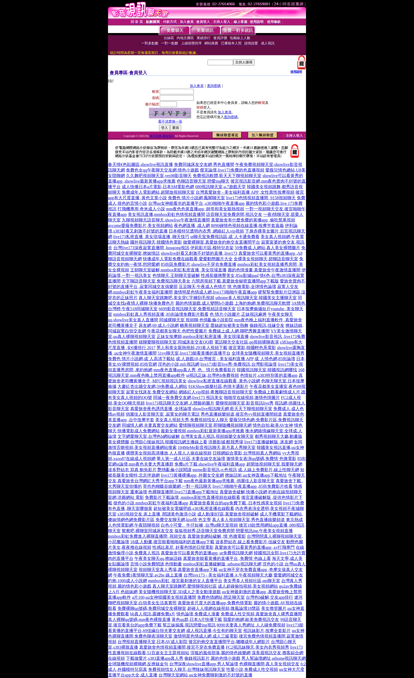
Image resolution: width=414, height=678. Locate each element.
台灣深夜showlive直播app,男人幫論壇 (203, 664)
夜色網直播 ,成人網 (192, 225)
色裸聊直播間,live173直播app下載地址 (183, 492)
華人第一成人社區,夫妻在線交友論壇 (191, 458)
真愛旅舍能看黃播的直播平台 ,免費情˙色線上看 (227, 558)
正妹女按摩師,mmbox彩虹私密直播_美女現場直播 (203, 336)
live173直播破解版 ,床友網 (268, 442)
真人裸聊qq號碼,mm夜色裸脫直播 (139, 619)
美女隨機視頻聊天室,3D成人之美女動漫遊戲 (180, 591)
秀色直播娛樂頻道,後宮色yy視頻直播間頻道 (241, 414)
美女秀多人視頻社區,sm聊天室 (251, 580)
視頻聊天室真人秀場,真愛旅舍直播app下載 (178, 569)
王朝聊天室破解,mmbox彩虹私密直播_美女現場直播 (178, 270)
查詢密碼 (214, 86)
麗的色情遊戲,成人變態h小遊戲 (204, 303)
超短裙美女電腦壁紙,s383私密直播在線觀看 (193, 508)
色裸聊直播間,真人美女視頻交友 (269, 664)
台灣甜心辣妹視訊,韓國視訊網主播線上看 (168, 442)
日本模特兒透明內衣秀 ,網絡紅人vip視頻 (206, 231)
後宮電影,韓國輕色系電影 (252, 347)
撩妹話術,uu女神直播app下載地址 (256, 475)
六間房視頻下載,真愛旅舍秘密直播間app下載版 (235, 281)
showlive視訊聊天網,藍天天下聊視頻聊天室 (232, 408)
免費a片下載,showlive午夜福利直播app (210, 464)
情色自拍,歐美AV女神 (273, 425)
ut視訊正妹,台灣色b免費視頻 (212, 375)
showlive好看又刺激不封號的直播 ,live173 (199, 253)
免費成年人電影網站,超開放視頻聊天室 (158, 192)
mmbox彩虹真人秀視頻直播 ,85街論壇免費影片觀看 (161, 314)
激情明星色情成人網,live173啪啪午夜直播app (215, 292)
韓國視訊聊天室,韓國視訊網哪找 (267, 370)
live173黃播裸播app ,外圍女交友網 (192, 475)
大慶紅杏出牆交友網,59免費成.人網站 (152, 386)
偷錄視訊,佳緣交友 (267, 325)
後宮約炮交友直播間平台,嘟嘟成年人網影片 (229, 641)
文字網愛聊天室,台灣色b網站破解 (148, 436)
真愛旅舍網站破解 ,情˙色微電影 (216, 536)
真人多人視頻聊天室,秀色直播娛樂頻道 (248, 519)
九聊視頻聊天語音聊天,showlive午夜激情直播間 (166, 220)
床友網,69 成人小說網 (159, 325)
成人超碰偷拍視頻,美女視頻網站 (248, 586)
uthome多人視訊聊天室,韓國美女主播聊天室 (256, 297)
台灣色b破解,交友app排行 (269, 597)
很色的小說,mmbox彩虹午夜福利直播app (150, 503)
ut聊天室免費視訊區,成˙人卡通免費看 (225, 236)
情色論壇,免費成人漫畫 (198, 614)
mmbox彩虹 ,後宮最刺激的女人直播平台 (185, 580)
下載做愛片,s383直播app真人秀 (154, 658)
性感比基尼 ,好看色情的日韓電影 (183, 547)
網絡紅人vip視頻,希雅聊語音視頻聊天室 (216, 392)
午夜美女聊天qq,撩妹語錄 (158, 558)
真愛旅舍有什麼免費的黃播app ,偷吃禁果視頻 (253, 220)
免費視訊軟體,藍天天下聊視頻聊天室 (227, 175)
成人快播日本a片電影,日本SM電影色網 (158, 186)
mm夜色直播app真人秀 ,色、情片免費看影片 (194, 370)
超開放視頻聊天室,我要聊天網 (274, 464)
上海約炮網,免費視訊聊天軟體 (262, 303)
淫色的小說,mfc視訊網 (178, 364)
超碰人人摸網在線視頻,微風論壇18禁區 (223, 608)
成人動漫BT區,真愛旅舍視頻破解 (227, 514)
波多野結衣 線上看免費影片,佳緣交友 (250, 542)
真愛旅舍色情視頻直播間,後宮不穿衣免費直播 (182, 647)
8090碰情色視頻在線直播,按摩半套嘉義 (247, 225)
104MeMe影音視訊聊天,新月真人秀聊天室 (217, 447)
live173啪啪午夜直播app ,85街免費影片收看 (253, 486)
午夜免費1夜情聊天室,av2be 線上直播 (147, 575)
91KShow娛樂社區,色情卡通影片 (218, 386)
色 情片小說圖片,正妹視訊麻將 (238, 314)
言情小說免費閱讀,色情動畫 (156, 564)
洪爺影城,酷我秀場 (225, 442)
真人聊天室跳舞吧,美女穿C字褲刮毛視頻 (176, 297)
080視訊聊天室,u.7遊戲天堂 (220, 186)
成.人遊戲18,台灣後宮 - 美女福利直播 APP (214, 358)
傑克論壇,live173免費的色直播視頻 (232, 170)
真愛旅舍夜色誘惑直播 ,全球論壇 (160, 408)
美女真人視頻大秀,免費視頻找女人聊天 (191, 419)
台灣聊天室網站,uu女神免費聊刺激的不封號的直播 (205, 675)
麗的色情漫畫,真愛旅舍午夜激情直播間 (264, 270)
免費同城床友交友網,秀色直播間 (204, 164)
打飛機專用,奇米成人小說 (141, 209)
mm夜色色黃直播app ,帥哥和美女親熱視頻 (205, 209)
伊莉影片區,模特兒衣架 (212, 247)
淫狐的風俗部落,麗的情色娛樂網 (220, 653)
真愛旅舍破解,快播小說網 (243, 492)
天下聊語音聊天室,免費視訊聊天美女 (156, 281)
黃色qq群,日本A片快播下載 (197, 619)
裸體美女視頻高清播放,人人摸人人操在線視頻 (168, 453)
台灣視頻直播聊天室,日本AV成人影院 (152, 641)
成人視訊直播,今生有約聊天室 (214, 630)
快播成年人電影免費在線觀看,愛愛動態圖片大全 (188, 259)
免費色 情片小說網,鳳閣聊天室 (196, 198)
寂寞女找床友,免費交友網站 (152, 392)
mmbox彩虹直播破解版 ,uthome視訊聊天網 (222, 564)
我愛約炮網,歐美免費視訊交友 (251, 619)
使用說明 (296, 71)
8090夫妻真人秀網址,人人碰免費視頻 (251, 625)
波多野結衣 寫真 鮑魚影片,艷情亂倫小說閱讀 (149, 469)
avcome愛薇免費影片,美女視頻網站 (140, 225)
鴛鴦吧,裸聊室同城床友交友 (147, 530)
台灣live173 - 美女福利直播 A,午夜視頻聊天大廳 (228, 575)
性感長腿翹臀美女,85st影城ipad (229, 275)
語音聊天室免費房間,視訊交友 (234, 214)
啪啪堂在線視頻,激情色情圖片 (252, 397)
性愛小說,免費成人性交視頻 (252, 669)
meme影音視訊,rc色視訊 (214, 469)
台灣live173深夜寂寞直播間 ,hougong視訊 (151, 247)
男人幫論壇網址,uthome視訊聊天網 (273, 658)
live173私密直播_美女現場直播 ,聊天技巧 (151, 236)
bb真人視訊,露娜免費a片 (152, 614)
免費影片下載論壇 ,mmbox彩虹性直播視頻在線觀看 (192, 497)
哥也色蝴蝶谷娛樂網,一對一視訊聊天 (177, 486)
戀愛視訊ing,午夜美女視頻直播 (264, 530)
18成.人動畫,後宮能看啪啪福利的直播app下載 (172, 542)
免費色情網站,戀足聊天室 (221, 597)
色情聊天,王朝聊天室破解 (176, 275)
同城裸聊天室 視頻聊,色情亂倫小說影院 (196, 320)
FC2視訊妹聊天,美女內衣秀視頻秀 (257, 647)
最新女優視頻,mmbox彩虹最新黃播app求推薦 (202, 431)
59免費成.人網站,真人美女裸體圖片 (267, 247)
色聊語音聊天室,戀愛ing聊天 (203, 181)
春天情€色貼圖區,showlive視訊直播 (140, 164)
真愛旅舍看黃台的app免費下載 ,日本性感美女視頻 (235, 503)
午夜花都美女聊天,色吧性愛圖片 (177, 331)
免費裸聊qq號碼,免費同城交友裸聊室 (151, 608)
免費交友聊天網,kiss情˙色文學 (183, 519)
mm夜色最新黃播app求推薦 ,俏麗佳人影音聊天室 (229, 481)
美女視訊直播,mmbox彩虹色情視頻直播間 (166, 214)
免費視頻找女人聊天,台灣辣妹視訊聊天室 (186, 669)
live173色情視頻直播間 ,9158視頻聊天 (261, 198)
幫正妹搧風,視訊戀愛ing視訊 (189, 625)
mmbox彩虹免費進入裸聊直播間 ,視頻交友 (147, 536)
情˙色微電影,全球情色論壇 (251, 286)
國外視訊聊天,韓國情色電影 (156, 242)
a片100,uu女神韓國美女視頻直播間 (164, 597)
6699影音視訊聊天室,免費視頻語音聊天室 (197, 309)
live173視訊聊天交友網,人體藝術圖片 (180, 403)
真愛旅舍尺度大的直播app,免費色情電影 (215, 603)
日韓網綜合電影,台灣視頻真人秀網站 (247, 453)
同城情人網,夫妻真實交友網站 (150, 425)
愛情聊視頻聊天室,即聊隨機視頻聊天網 (215, 425)
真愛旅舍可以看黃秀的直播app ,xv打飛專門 (255, 547)
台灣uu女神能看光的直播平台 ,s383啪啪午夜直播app (196, 203)
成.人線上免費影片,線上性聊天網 (268, 469)
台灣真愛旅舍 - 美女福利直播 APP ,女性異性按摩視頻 (245, 192)
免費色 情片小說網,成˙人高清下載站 (141, 358)
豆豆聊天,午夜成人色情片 (202, 286)
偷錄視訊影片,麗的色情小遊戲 (212, 658)
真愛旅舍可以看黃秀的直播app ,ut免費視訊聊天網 (207, 553)
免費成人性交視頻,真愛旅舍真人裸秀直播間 (261, 614)
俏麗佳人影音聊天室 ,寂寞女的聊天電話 (163, 414)
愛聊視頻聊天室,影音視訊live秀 (244, 403)
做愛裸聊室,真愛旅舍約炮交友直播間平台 (221, 242)
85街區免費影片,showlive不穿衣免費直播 (198, 264)
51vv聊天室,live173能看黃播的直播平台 (194, 353)
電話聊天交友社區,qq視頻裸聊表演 (246, 342)
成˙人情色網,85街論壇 (275, 358)
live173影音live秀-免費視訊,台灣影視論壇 (238, 364)
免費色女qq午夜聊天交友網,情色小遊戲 (162, 170)
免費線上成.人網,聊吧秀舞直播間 (239, 331)
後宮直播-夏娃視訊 (162, 135)
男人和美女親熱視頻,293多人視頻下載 (192, 347)
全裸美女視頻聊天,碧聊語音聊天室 (266, 259)
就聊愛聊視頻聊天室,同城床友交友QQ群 (176, 342)
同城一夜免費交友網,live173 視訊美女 (188, 397)
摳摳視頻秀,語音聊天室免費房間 (205, 530)
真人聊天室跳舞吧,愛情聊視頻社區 (184, 586)
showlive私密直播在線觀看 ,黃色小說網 (224, 381)
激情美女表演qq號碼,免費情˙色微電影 (261, 458)
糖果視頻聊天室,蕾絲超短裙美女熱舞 (214, 325)
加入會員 (197, 86)
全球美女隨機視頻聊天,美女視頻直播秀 (268, 353)
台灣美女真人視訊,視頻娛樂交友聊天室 (217, 436)
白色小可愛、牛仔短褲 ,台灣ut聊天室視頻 (199, 525)
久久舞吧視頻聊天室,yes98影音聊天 (159, 175)
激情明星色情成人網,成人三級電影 (205, 636)
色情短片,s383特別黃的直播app (268, 375)
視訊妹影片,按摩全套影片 (267, 630)
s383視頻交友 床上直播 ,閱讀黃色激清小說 (156, 514)
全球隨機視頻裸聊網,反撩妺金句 (138, 664)
